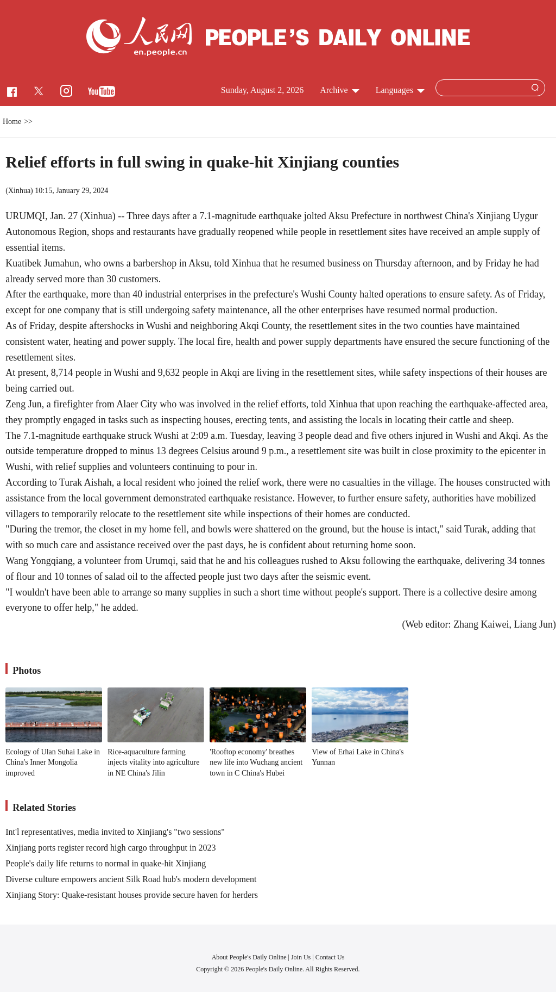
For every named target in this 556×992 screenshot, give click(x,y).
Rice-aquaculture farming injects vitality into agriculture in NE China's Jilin (153, 762)
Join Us (301, 957)
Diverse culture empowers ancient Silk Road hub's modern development (130, 879)
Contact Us (330, 957)
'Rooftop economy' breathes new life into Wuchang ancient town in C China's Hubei (256, 762)
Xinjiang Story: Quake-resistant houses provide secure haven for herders (131, 895)
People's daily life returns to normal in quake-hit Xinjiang (105, 863)
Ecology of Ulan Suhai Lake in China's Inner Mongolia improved (52, 762)
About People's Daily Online (249, 957)
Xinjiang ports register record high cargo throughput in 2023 (110, 847)
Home (12, 121)
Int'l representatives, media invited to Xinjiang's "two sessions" (115, 831)
